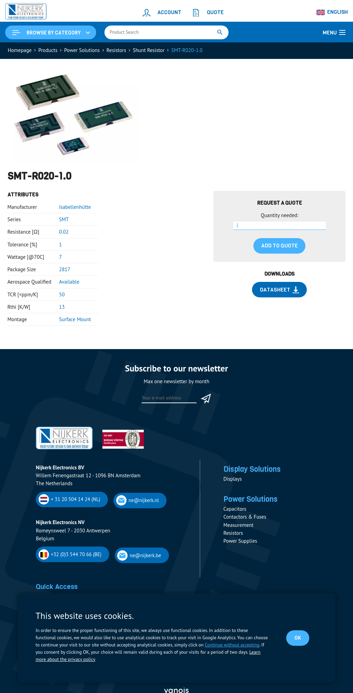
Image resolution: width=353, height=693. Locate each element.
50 (61, 295)
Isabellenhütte (75, 207)
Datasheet (279, 290)
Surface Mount (75, 319)
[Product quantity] (279, 226)
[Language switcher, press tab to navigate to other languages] (332, 12)
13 (61, 307)
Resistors (116, 50)
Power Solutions (82, 50)
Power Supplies (240, 542)
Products (47, 50)
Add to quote (279, 246)
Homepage (20, 50)
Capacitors (234, 510)
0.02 (64, 232)
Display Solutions (253, 470)
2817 (64, 269)
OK (297, 637)
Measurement (238, 526)
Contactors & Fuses (244, 518)
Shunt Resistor (148, 50)
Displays (232, 480)
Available (69, 282)
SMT (64, 219)
